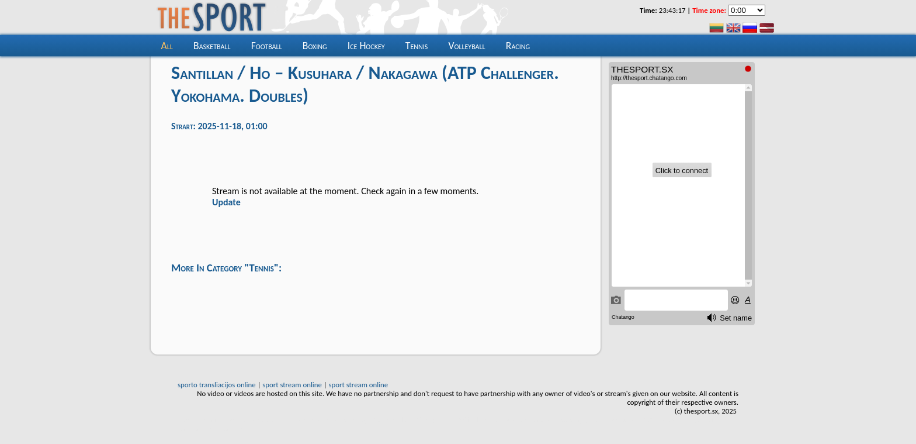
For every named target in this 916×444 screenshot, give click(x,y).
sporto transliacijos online (217, 384)
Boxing (315, 45)
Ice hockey (366, 45)
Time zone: (709, 10)
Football (266, 45)
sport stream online (292, 384)
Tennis (416, 45)
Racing (518, 45)
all (167, 45)
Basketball (211, 45)
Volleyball (466, 45)
